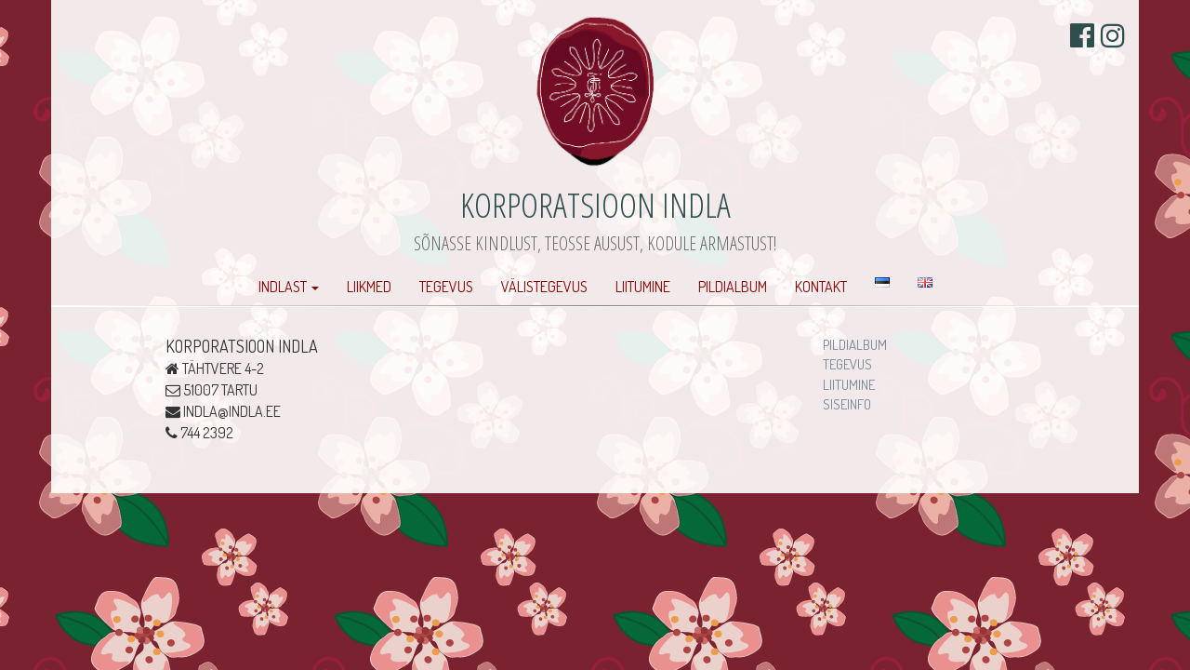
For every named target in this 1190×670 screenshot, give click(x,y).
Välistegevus (544, 286)
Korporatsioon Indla (595, 204)
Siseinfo (847, 404)
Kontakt (821, 286)
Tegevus (446, 286)
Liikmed (369, 286)
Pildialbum (732, 286)
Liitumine (642, 286)
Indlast (288, 286)
